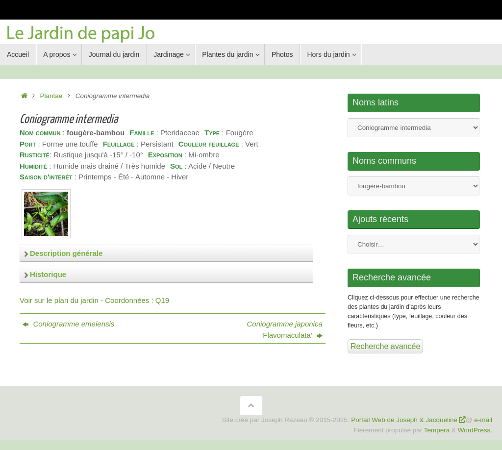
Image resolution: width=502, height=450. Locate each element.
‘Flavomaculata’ (285, 329)
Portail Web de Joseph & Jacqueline (404, 420)
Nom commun (414, 186)
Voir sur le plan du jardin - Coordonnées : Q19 (94, 300)
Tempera (437, 430)
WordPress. (475, 430)
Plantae (51, 96)
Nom (414, 127)
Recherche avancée (385, 346)
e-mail (483, 420)
